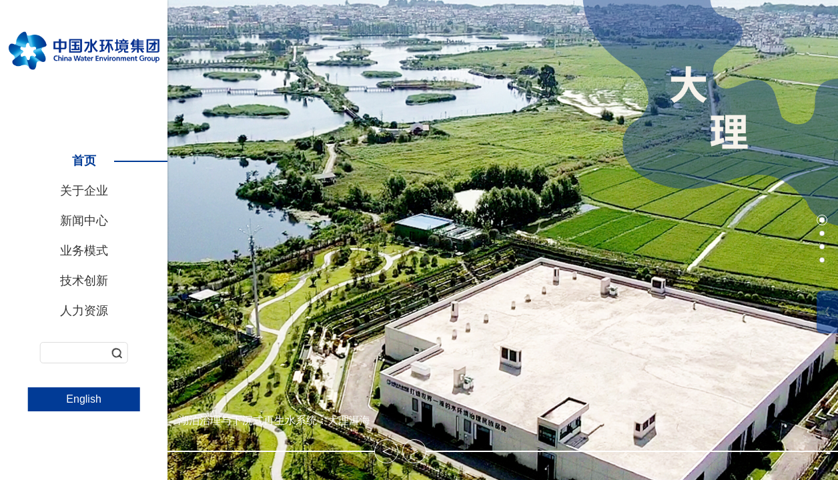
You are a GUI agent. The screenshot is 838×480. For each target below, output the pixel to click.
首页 (84, 160)
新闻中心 (84, 220)
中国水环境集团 (84, 48)
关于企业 (84, 190)
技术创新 (84, 280)
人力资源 (84, 310)
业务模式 (84, 250)
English (83, 399)
